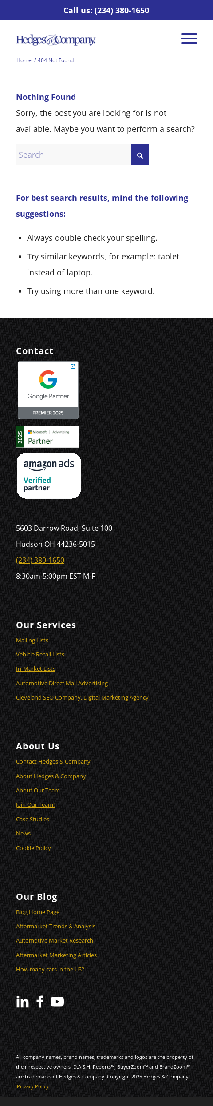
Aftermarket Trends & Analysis (55, 926)
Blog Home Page (37, 912)
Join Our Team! (35, 804)
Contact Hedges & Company (53, 761)
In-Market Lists (35, 668)
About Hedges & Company (51, 776)
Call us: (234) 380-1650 (106, 10)
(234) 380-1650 (40, 560)
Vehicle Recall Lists (40, 654)
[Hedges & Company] (88, 38)
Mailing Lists (32, 640)
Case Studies (32, 819)
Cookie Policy (33, 848)
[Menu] (185, 38)
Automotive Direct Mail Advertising (62, 683)
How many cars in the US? (50, 969)
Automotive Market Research (54, 940)
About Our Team (38, 790)
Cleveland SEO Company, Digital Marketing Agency (82, 697)
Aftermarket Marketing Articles (56, 955)
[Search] (82, 154)
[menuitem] (185, 38)
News (23, 833)
